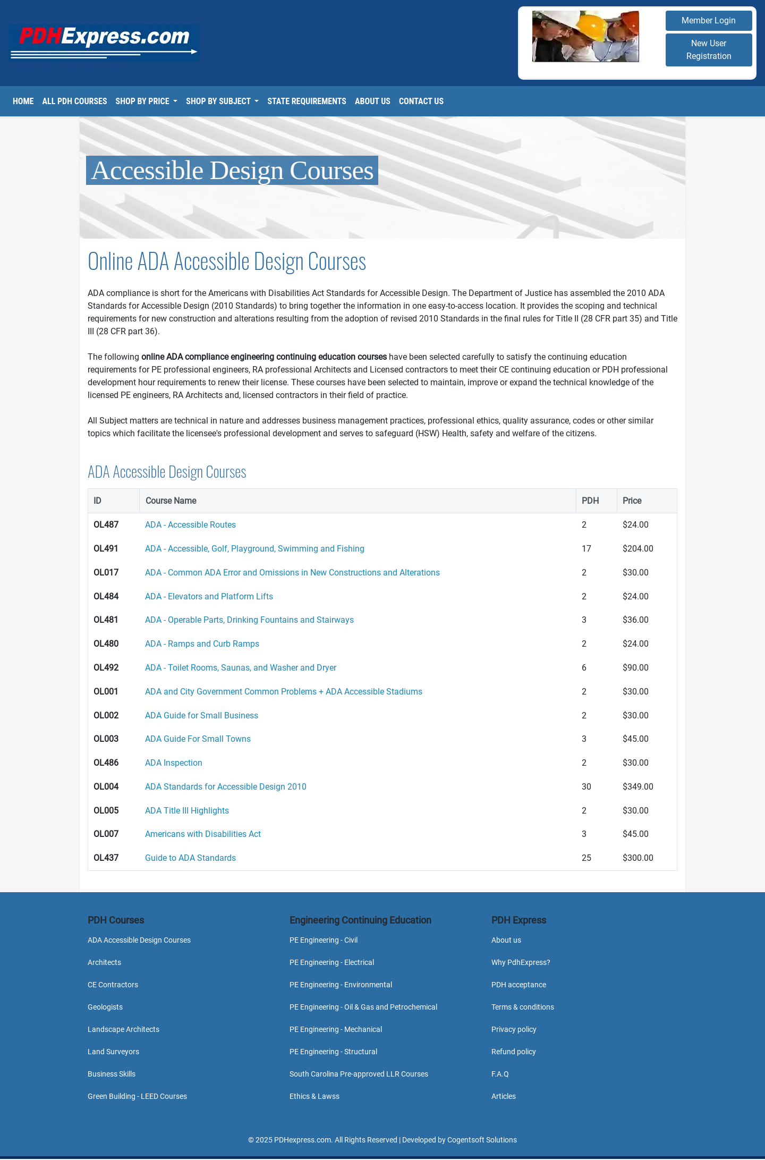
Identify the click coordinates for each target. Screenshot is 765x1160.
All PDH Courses (74, 101)
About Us (372, 101)
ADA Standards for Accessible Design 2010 (226, 787)
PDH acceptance (518, 984)
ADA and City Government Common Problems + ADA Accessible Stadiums (283, 692)
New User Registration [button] (709, 49)
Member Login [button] (709, 20)
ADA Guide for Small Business (201, 715)
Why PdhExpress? (520, 962)
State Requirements (306, 101)
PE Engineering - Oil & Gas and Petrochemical (363, 1007)
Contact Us (421, 101)
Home (23, 101)
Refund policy (513, 1051)
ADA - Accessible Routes (190, 525)
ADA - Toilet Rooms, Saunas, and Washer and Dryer (240, 668)
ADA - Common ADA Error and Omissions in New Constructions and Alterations (292, 573)
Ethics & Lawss (314, 1096)
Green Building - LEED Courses (137, 1096)
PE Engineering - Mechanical (336, 1029)
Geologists (105, 1007)
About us (506, 940)
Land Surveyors (113, 1051)
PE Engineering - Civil (324, 940)
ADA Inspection (173, 763)
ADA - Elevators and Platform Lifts (209, 596)
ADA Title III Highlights (187, 811)
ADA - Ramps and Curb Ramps (202, 644)
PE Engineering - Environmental (341, 984)
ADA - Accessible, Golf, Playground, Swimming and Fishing (254, 549)
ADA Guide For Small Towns (198, 739)
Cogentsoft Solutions (482, 1140)
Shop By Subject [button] (219, 101)
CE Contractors (113, 984)
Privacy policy (514, 1029)
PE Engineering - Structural (333, 1051)
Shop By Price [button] (144, 101)
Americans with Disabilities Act (203, 834)
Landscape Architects (123, 1029)
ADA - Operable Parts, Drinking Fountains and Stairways (249, 620)
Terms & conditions (522, 1007)
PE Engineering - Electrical (332, 962)
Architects (104, 962)
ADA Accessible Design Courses (139, 940)
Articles (503, 1096)
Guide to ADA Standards (190, 858)
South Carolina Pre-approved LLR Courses (359, 1074)
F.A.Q (500, 1074)
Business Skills (111, 1074)
